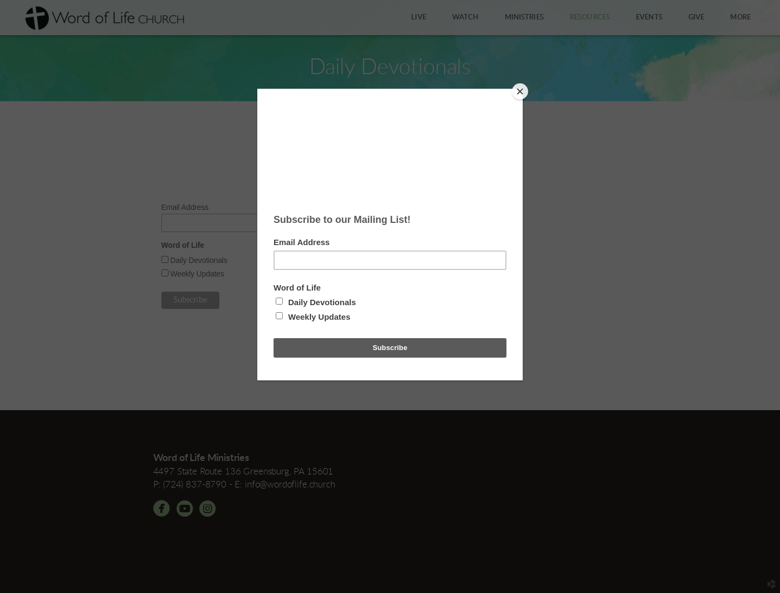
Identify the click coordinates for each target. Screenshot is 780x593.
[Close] (520, 91)
